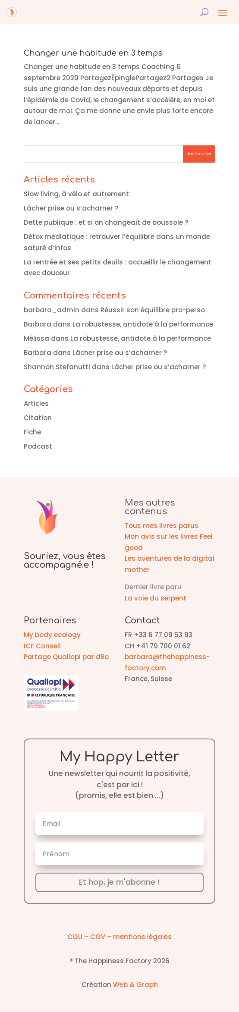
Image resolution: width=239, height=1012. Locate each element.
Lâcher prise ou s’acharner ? (71, 208)
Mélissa (36, 338)
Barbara (37, 324)
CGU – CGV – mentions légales (119, 936)
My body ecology (52, 634)
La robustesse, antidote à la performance (142, 324)
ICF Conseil (42, 646)
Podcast (38, 446)
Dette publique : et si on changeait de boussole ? (106, 222)
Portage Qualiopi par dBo (66, 656)
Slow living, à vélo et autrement (76, 193)
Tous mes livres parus (161, 525)
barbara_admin (51, 309)
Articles (36, 403)
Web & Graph (135, 984)
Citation (38, 417)
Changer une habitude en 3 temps (93, 53)
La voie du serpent (155, 598)
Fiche (32, 432)
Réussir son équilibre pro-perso (153, 309)
